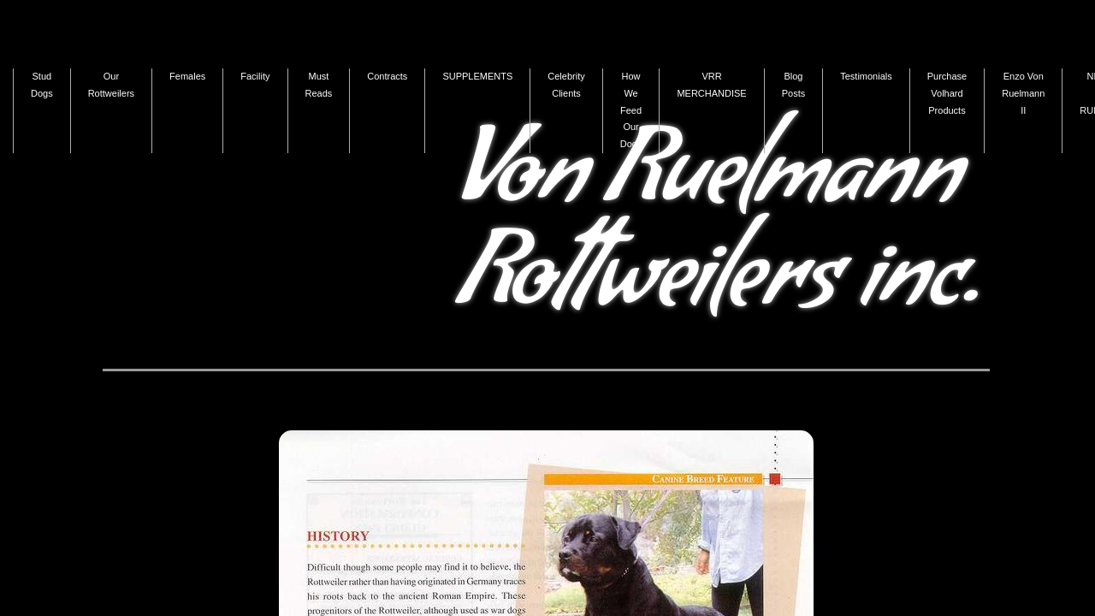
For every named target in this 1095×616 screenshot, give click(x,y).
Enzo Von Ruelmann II (1023, 93)
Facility (254, 76)
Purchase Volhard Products (947, 93)
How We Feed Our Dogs (631, 110)
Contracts (387, 76)
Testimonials (866, 76)
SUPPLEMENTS (477, 76)
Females (187, 76)
